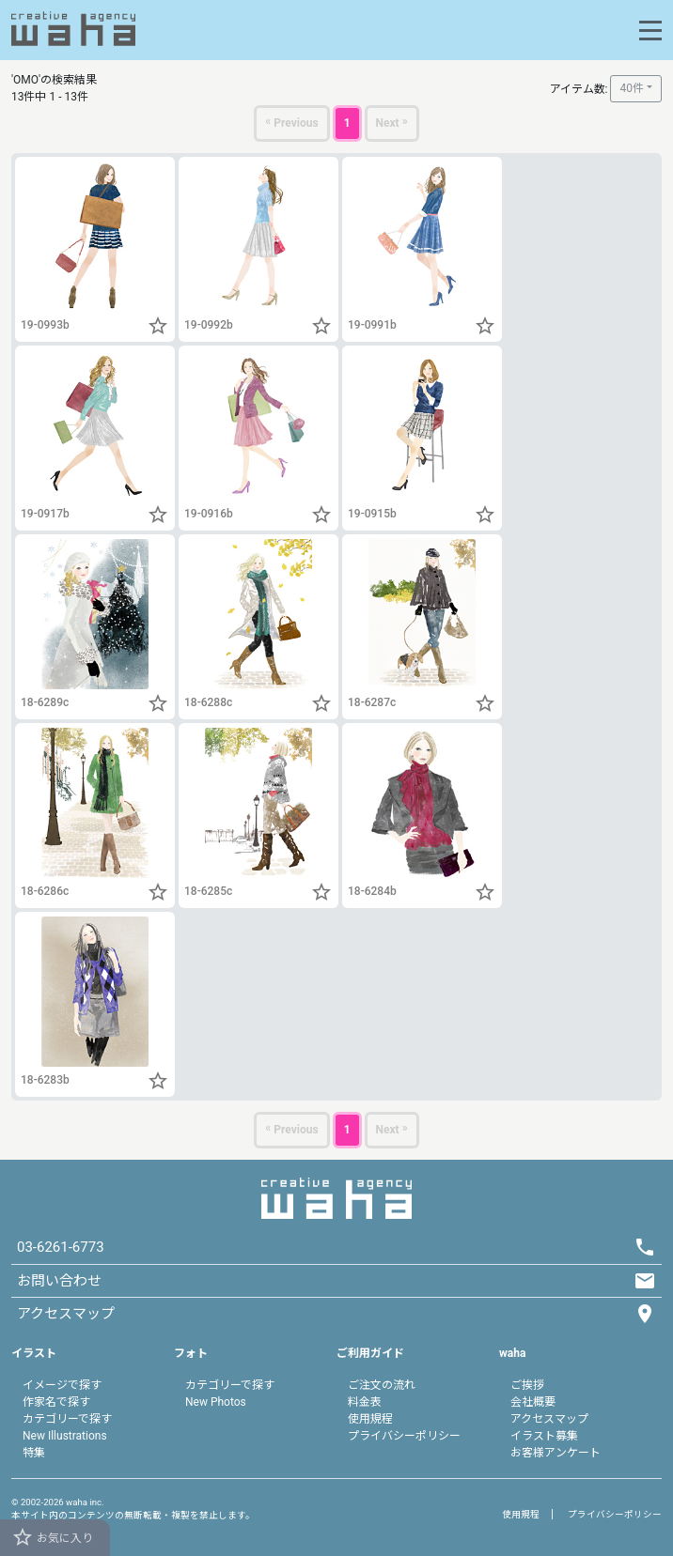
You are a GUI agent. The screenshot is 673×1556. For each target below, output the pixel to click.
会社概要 (533, 1402)
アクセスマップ (549, 1418)
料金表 (365, 1402)
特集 (34, 1452)
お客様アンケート (555, 1452)
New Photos (215, 1402)
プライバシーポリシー (404, 1435)
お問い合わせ (59, 1280)
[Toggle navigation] (650, 30)
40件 (631, 88)
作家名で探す (56, 1402)
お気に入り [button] (52, 1537)
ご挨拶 (527, 1385)
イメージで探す (62, 1385)
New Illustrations (65, 1435)
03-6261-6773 (60, 1247)
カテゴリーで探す (67, 1418)
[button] (158, 326)
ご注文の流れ (381, 1385)
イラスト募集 (544, 1435)
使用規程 (370, 1418)
